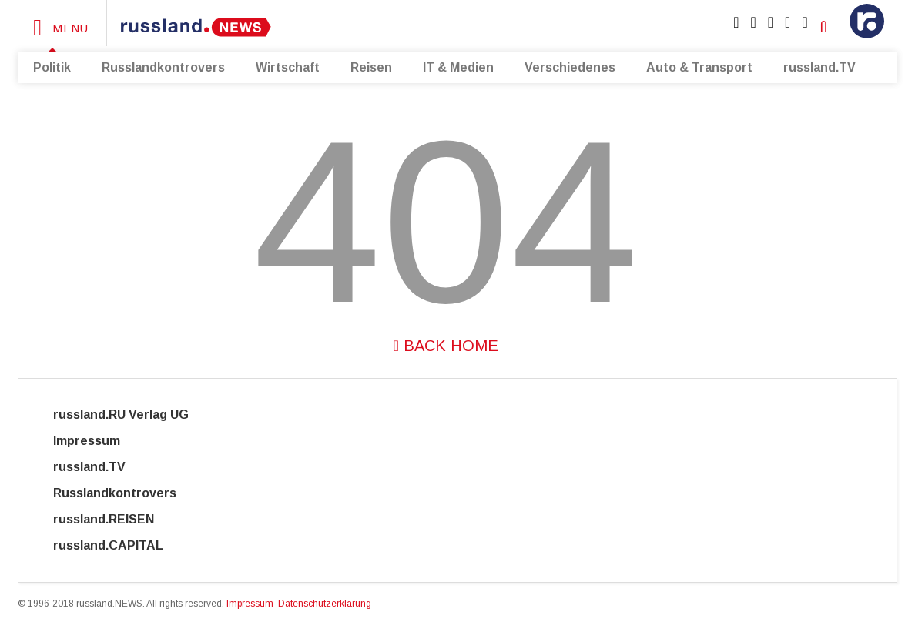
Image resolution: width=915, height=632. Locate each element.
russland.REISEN (113, 519)
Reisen (371, 67)
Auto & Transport (699, 67)
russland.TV (819, 67)
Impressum (100, 440)
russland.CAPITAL (117, 545)
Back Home (446, 345)
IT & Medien (458, 67)
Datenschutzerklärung (324, 603)
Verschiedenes (570, 67)
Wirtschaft (288, 67)
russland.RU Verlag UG (121, 414)
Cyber (227, 545)
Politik (52, 67)
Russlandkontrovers (163, 67)
